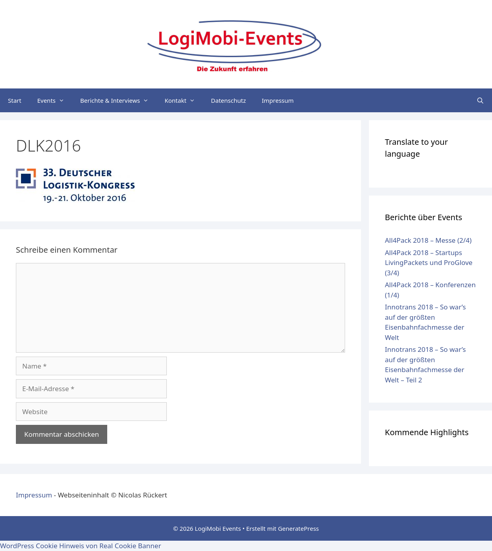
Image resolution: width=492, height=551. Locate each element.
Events (54, 100)
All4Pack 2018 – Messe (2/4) (428, 240)
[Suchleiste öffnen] (480, 100)
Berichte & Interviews (118, 100)
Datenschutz (228, 100)
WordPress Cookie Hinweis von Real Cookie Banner (80, 545)
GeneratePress (298, 528)
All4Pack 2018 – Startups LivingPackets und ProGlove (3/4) (429, 262)
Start (14, 100)
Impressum (277, 100)
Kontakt (183, 100)
